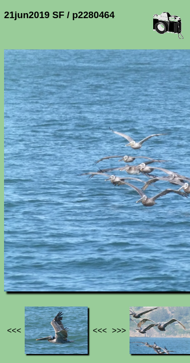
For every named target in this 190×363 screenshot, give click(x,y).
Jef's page (22, 263)
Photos (60, 263)
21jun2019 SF (104, 263)
